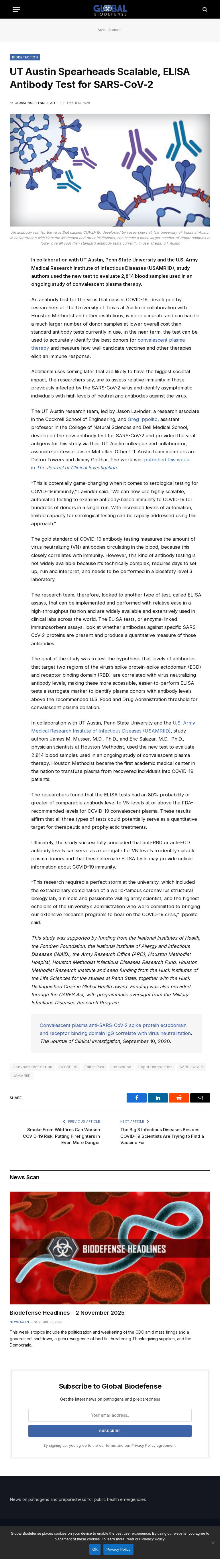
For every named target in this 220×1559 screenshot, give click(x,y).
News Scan (19, 1322)
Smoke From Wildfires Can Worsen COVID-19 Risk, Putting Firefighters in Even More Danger (61, 1136)
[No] (213, 1543)
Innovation (121, 1066)
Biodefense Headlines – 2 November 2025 (67, 1312)
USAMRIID (22, 1075)
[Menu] (16, 9)
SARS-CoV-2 (191, 1066)
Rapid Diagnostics (155, 1066)
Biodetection (25, 57)
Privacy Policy (143, 1445)
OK (95, 1549)
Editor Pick (94, 1066)
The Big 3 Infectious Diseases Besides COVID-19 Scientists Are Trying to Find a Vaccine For (162, 1136)
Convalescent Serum (32, 1066)
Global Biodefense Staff (35, 103)
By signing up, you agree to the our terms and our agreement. (110, 1445)
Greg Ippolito (143, 419)
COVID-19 (68, 1066)
